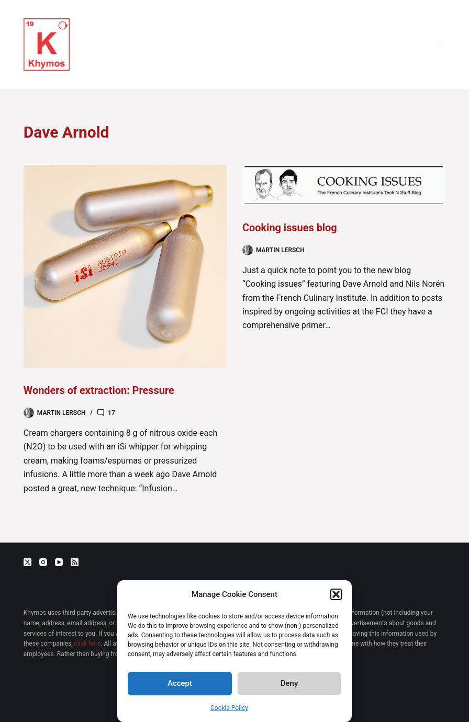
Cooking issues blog (290, 227)
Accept (180, 683)
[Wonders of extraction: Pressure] (125, 266)
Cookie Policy (229, 708)
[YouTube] (59, 562)
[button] (336, 594)
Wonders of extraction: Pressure (99, 390)
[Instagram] (43, 562)
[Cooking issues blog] (343, 185)
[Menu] (440, 44)
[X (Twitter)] (27, 562)
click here (87, 643)
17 (111, 412)
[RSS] (75, 562)
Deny (289, 683)
